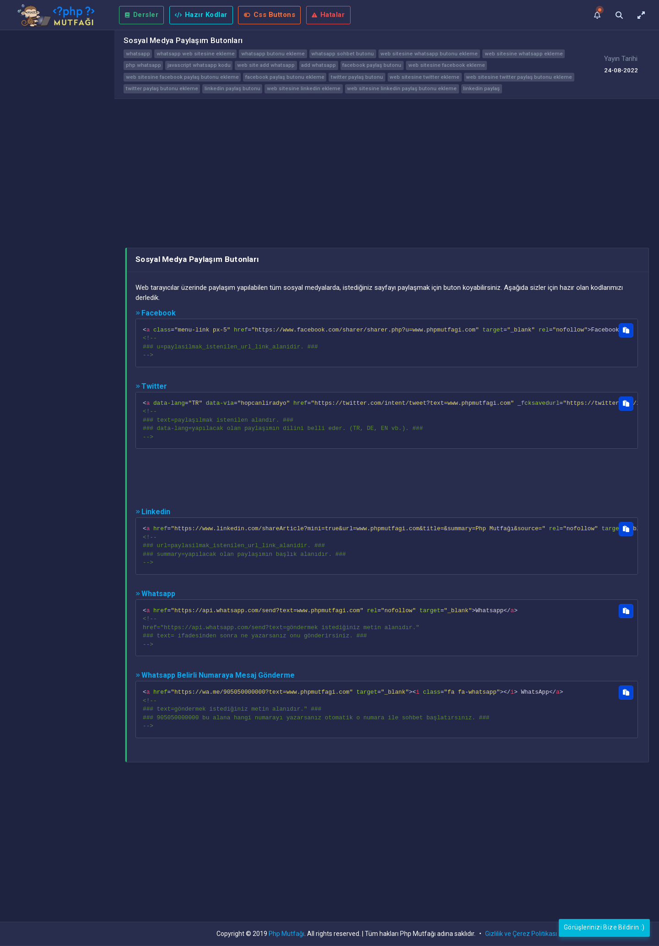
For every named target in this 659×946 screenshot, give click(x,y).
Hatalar (328, 15)
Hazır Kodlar (201, 15)
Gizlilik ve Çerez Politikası (521, 933)
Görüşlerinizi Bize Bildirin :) (604, 927)
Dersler (142, 15)
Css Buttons (270, 15)
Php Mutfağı (286, 933)
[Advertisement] (387, 173)
